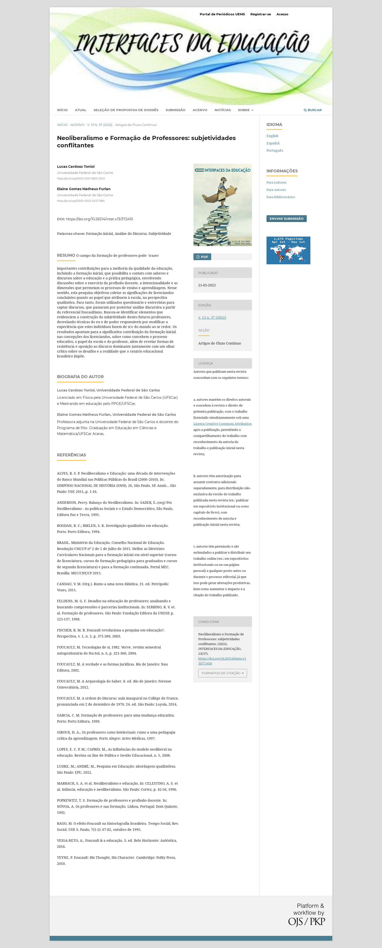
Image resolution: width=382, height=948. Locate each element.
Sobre (244, 110)
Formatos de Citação (221, 673)
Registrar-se (260, 14)
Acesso (282, 14)
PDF (204, 257)
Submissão (175, 110)
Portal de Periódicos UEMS (222, 14)
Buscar (313, 110)
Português (275, 150)
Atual (80, 110)
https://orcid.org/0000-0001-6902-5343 (81, 178)
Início (62, 110)
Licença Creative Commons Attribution (222, 423)
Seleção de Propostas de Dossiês (126, 110)
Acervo (200, 110)
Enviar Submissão (287, 219)
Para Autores (276, 189)
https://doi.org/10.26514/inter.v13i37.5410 (99, 219)
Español (273, 143)
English (272, 135)
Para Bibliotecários (281, 197)
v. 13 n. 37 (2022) (99, 125)
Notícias (223, 110)
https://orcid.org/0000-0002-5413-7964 (81, 200)
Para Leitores (276, 182)
